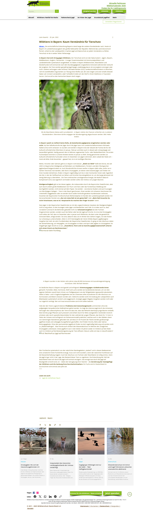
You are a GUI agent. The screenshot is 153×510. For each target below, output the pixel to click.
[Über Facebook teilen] (40, 425)
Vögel (81, 461)
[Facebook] (35, 496)
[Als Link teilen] (55, 425)
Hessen (23, 461)
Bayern (50, 418)
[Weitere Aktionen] (113, 37)
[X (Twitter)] (40, 496)
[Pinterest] (55, 496)
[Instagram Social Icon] (38, 493)
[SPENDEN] (104, 11)
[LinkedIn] (50, 496)
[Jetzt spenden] (112, 493)
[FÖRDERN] (119, 11)
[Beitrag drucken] (60, 425)
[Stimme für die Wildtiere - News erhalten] (86, 493)
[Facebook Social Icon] (34, 493)
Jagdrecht (43, 418)
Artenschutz (112, 461)
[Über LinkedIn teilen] (50, 425)
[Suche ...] (40, 11)
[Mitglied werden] (89, 11)
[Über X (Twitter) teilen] (45, 425)
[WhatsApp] (45, 496)
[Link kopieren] (60, 496)
